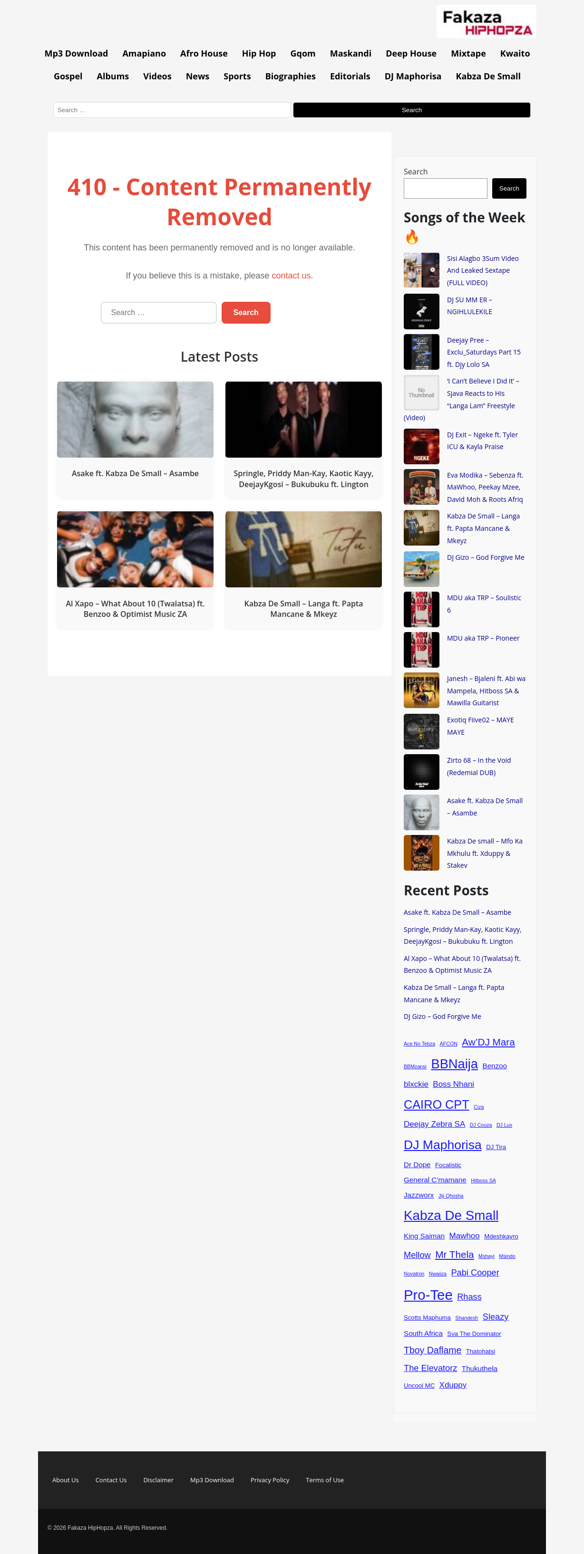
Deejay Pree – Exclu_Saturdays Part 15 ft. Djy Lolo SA (484, 352)
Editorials (350, 76)
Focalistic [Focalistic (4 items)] (448, 1165)
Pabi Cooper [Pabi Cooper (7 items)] (475, 1272)
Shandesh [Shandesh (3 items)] (466, 1318)
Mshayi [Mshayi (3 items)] (486, 1256)
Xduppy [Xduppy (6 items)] (453, 1385)
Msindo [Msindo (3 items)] (507, 1256)
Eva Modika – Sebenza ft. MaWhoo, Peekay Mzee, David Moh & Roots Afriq (485, 487)
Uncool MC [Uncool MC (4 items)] (419, 1385)
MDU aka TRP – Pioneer (483, 638)
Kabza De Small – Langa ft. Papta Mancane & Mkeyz (483, 528)
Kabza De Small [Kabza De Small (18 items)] (451, 1215)
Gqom (302, 53)
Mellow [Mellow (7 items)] (417, 1255)
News (198, 76)
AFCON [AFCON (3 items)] (448, 1043)
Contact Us (111, 1480)
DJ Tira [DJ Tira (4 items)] (496, 1147)
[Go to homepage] (486, 35)
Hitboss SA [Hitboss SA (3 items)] (483, 1180)
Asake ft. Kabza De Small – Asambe (457, 912)
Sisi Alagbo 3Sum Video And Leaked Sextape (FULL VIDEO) (483, 270)
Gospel (68, 76)
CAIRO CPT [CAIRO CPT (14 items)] (436, 1104)
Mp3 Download (76, 53)
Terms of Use (325, 1480)
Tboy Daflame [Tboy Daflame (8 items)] (432, 1350)
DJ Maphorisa (413, 76)
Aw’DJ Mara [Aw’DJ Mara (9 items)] (488, 1041)
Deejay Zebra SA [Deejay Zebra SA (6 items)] (434, 1124)
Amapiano (144, 53)
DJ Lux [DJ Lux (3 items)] (504, 1125)
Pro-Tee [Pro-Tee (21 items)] (428, 1295)
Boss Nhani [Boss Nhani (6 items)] (453, 1084)
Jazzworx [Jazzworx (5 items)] (419, 1195)
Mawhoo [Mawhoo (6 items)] (464, 1235)
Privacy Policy (270, 1480)
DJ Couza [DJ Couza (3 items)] (481, 1125)
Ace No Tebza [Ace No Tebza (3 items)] (419, 1043)
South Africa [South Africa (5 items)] (423, 1333)
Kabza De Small (488, 76)
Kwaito (515, 53)
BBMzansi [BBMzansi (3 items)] (415, 1066)
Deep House (411, 53)
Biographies (290, 76)
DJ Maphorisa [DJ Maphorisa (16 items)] (443, 1145)
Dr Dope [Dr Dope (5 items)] (417, 1165)
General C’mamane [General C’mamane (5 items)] (435, 1180)
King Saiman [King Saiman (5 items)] (424, 1236)
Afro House (204, 53)
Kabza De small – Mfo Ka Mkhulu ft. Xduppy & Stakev (485, 853)
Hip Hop (259, 53)
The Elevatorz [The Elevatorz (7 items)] (430, 1368)
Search (416, 171)
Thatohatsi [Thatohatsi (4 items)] (481, 1351)
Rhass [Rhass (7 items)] (469, 1297)
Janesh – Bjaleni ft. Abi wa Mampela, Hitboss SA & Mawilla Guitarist (486, 690)
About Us (65, 1480)
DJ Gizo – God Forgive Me (486, 557)
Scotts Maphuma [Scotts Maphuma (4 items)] (427, 1317)
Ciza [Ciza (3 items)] (479, 1107)
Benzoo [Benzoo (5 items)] (495, 1066)
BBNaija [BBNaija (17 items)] (454, 1063)
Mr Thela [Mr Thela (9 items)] (454, 1254)
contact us (291, 275)
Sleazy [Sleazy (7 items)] (496, 1317)
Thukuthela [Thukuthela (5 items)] (479, 1368)
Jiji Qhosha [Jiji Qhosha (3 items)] (451, 1196)
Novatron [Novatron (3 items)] (414, 1273)
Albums (113, 76)
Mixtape (468, 53)
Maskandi (351, 53)
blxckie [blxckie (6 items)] (416, 1084)
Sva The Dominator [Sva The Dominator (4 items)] (474, 1333)
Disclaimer (158, 1480)
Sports (237, 76)
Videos (157, 76)
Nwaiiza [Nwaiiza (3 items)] (438, 1273)
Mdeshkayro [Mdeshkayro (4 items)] (501, 1236)
